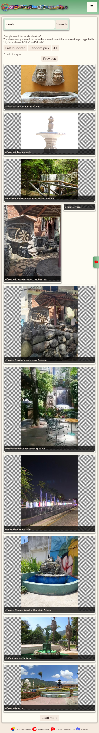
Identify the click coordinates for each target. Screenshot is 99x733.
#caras (17, 106)
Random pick (39, 48)
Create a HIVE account (66, 729)
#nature (21, 198)
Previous (49, 58)
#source (18, 708)
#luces (8, 529)
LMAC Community (23, 729)
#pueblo (26, 152)
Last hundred (15, 48)
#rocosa (42, 279)
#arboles (10, 448)
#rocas (18, 279)
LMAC (36, 7)
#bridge (50, 198)
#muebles (29, 448)
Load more (49, 718)
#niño (8, 658)
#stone (47, 610)
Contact (84, 729)
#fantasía (26, 658)
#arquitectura (29, 279)
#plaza (18, 152)
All (55, 48)
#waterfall (10, 198)
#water (41, 198)
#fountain (32, 198)
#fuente (36, 106)
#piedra (9, 106)
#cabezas (27, 106)
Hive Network (43, 729)
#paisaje (40, 448)
